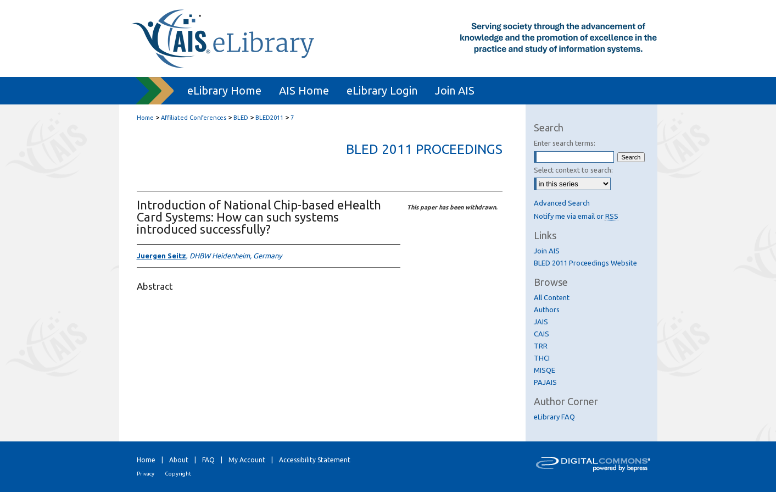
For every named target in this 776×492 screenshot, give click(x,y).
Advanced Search (562, 203)
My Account (246, 459)
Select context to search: (573, 170)
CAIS (541, 334)
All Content (552, 297)
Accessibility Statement (314, 459)
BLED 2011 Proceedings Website (585, 263)
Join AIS (547, 251)
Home (145, 117)
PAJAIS (545, 382)
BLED (240, 117)
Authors (547, 309)
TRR (541, 346)
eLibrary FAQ (554, 417)
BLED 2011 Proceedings (424, 149)
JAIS (541, 321)
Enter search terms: (564, 143)
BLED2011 (269, 117)
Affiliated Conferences (193, 117)
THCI (542, 358)
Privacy (145, 474)
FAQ (208, 459)
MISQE (544, 370)
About (178, 459)
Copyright (178, 474)
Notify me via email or (576, 216)
